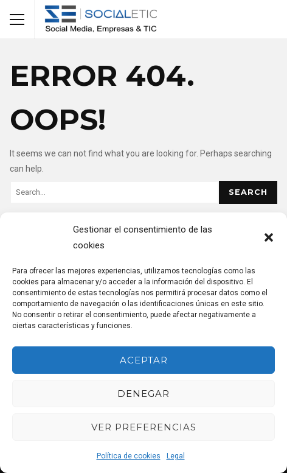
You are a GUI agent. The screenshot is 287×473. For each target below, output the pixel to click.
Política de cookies (129, 456)
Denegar (143, 393)
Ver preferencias (143, 427)
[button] (269, 237)
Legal (176, 456)
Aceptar (144, 360)
